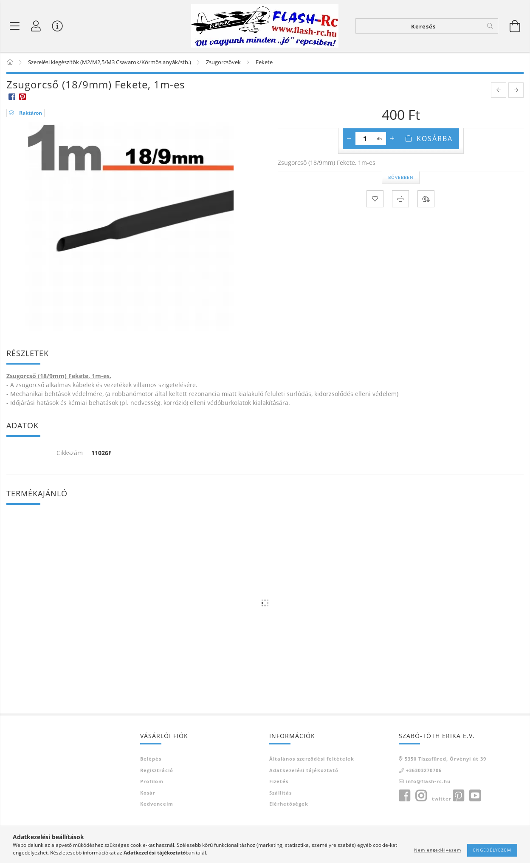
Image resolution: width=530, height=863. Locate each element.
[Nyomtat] (400, 198)
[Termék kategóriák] (14, 26)
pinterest (458, 795)
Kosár (147, 792)
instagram (420, 795)
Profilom (152, 781)
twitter (441, 798)
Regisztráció (156, 770)
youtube (474, 795)
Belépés (150, 758)
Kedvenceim (156, 804)
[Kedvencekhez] (374, 198)
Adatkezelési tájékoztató (303, 770)
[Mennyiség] (365, 138)
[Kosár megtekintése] (515, 26)
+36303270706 (424, 770)
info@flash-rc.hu (428, 781)
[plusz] (392, 138)
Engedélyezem (492, 850)
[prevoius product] (498, 90)
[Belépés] (36, 26)
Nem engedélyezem (437, 850)
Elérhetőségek (288, 804)
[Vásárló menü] (57, 26)
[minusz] (349, 138)
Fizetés (278, 781)
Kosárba (435, 138)
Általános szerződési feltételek (311, 758)
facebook (404, 795)
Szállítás (280, 792)
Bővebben (401, 177)
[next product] (516, 90)
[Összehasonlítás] (425, 198)
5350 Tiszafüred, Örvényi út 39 (445, 758)
